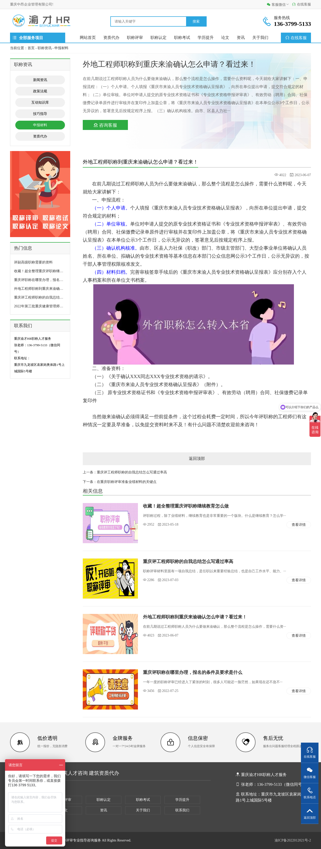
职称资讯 (45, 48)
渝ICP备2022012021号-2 (293, 840)
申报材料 (61, 48)
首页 (31, 48)
